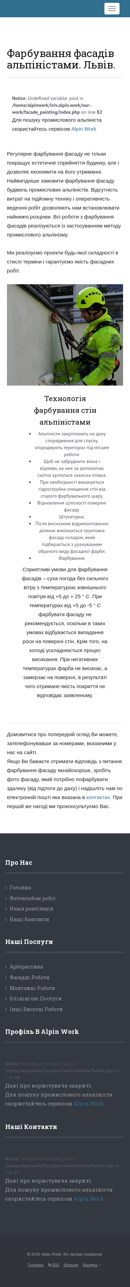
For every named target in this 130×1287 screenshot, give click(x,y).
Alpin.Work (83, 129)
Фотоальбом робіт (33, 898)
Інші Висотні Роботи (36, 1009)
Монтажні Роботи (32, 988)
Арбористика (26, 966)
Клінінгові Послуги (36, 998)
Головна (20, 887)
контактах (98, 797)
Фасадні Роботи (30, 977)
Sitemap (70, 1264)
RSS (53, 1264)
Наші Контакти (29, 919)
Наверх (92, 1264)
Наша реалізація (31, 908)
